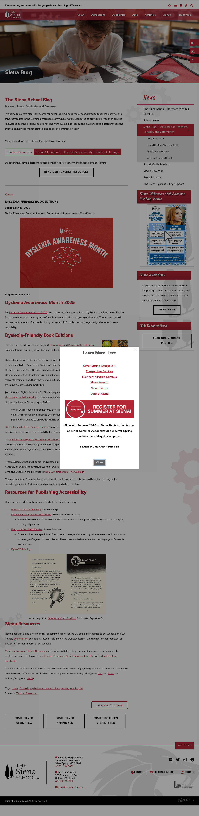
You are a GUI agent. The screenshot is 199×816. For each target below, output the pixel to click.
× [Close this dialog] (135, 350)
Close (99, 462)
